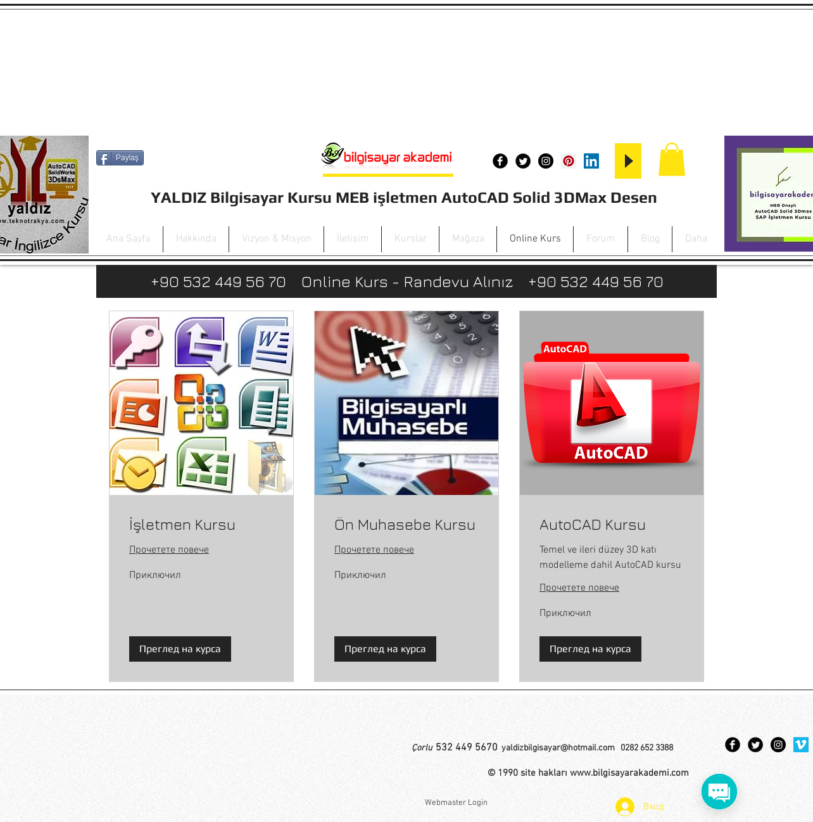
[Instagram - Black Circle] (545, 161)
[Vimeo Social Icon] (801, 744)
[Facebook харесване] (127, 180)
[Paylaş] (120, 157)
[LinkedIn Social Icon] (591, 161)
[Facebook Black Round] (500, 161)
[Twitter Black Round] (523, 161)
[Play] (628, 161)
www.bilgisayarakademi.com (629, 773)
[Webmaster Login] (456, 803)
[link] (201, 525)
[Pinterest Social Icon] (568, 161)
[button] (672, 159)
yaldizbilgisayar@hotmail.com (558, 748)
